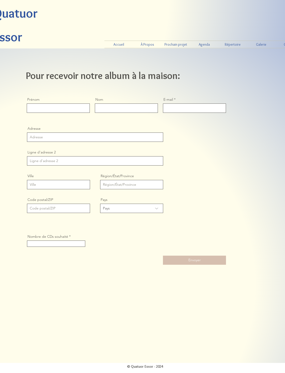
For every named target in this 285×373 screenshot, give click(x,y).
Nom (99, 99)
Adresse (34, 128)
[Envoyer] (194, 260)
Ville (30, 176)
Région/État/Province (117, 176)
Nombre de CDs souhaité (47, 236)
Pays (104, 199)
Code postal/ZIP (40, 199)
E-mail (168, 99)
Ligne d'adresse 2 (41, 152)
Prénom (33, 99)
